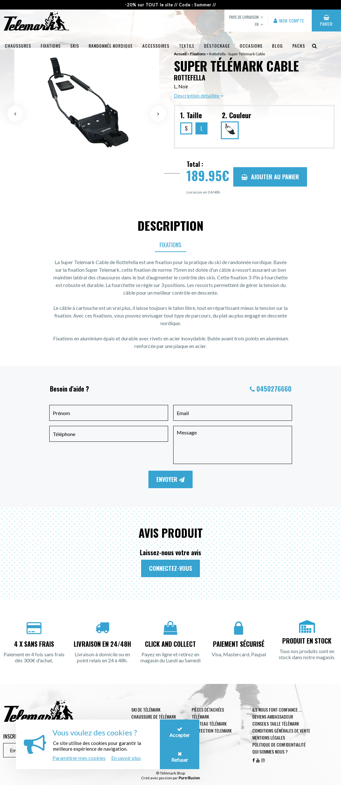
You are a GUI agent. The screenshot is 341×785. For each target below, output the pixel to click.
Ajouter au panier (270, 177)
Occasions (251, 45)
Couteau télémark (209, 723)
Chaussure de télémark (153, 716)
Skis (74, 45)
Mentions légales (268, 737)
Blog (277, 45)
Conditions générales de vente (281, 730)
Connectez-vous (170, 568)
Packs (298, 45)
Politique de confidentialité (279, 744)
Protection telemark (212, 730)
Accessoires (155, 45)
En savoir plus (126, 758)
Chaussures (18, 45)
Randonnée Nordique (111, 45)
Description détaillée (198, 95)
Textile (186, 45)
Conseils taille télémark (275, 723)
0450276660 (273, 388)
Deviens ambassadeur (272, 716)
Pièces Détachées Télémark (208, 713)
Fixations (51, 45)
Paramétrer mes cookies (79, 758)
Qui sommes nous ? (270, 751)
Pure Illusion (189, 777)
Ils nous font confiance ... (277, 709)
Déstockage (217, 45)
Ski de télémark (145, 709)
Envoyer (170, 479)
